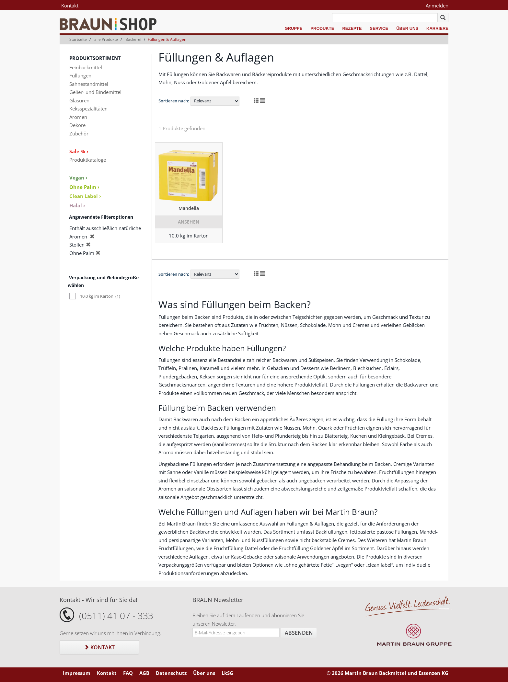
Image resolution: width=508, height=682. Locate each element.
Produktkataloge (87, 159)
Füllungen (80, 75)
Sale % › (78, 151)
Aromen (78, 117)
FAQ (128, 673)
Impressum (76, 673)
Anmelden (437, 5)
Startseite (78, 39)
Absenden (299, 632)
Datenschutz (171, 673)
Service (379, 28)
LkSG (227, 673)
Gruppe (294, 28)
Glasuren (79, 100)
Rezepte (352, 28)
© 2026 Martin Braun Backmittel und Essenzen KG (387, 673)
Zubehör (78, 133)
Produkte (322, 28)
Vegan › (78, 177)
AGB (144, 673)
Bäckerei (133, 39)
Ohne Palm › (84, 187)
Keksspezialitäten (88, 108)
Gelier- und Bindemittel (95, 92)
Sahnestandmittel (88, 84)
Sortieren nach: (173, 101)
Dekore (77, 125)
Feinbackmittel (85, 67)
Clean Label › (85, 196)
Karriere (437, 28)
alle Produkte (106, 39)
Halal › (77, 205)
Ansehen (188, 222)
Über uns (407, 28)
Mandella (189, 208)
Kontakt (69, 5)
